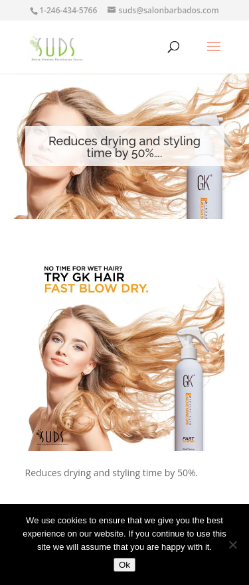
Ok (124, 565)
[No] (232, 544)
